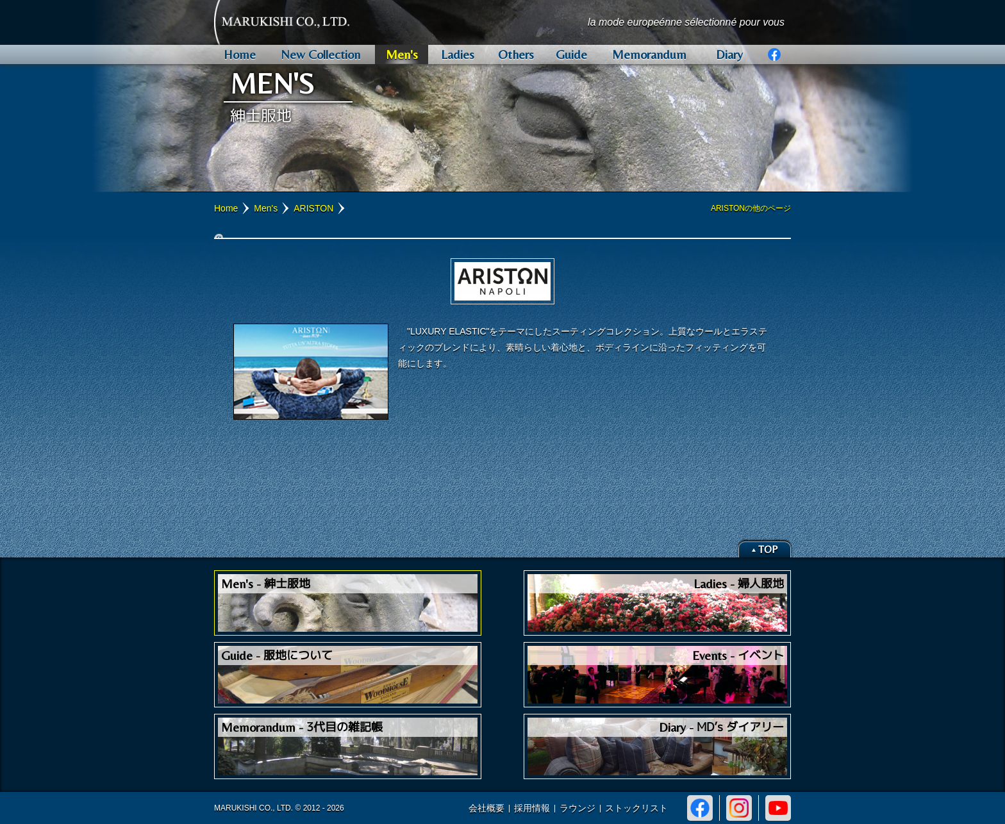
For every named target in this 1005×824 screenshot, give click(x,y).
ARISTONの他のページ (751, 208)
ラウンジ (577, 808)
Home (226, 208)
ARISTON (313, 208)
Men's (266, 208)
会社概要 (486, 808)
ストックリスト (636, 808)
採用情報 (532, 808)
